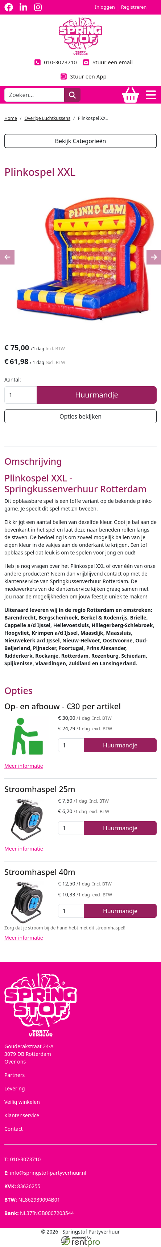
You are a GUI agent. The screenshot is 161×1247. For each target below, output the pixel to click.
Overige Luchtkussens (47, 118)
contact (113, 573)
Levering (14, 1088)
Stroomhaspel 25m (39, 789)
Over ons (15, 1061)
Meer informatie (23, 766)
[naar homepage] (80, 35)
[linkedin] (23, 7)
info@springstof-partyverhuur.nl (45, 1173)
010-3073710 (55, 62)
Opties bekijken (80, 416)
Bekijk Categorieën (80, 141)
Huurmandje (96, 395)
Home (10, 118)
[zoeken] (72, 95)
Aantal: (12, 379)
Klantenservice (21, 1115)
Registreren (134, 7)
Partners (14, 1075)
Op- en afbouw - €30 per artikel (62, 706)
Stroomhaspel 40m (39, 872)
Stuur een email (108, 62)
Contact (13, 1129)
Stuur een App (83, 76)
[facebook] (8, 7)
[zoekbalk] (34, 95)
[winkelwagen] (130, 95)
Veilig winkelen (22, 1102)
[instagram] (37, 7)
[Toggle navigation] (151, 95)
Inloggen (105, 7)
